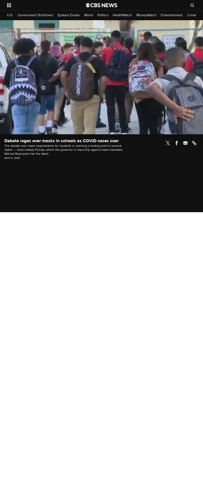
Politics (102, 15)
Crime (191, 15)
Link (194, 143)
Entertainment (172, 15)
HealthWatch (122, 15)
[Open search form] (192, 5)
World (88, 15)
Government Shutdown (35, 15)
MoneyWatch (146, 15)
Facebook (176, 143)
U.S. (10, 15)
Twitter (168, 143)
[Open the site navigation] (38, 5)
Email (185, 143)
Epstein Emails (69, 15)
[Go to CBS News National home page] (101, 5)
